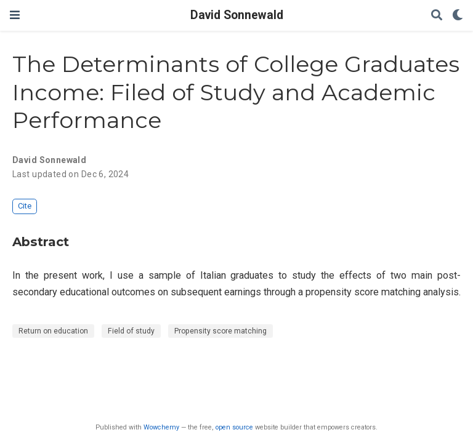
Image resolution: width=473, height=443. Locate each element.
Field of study (131, 331)
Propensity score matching (220, 331)
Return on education (53, 331)
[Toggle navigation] (15, 15)
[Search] (436, 16)
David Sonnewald (236, 15)
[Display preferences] (457, 16)
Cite (24, 205)
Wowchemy (161, 427)
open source (234, 427)
